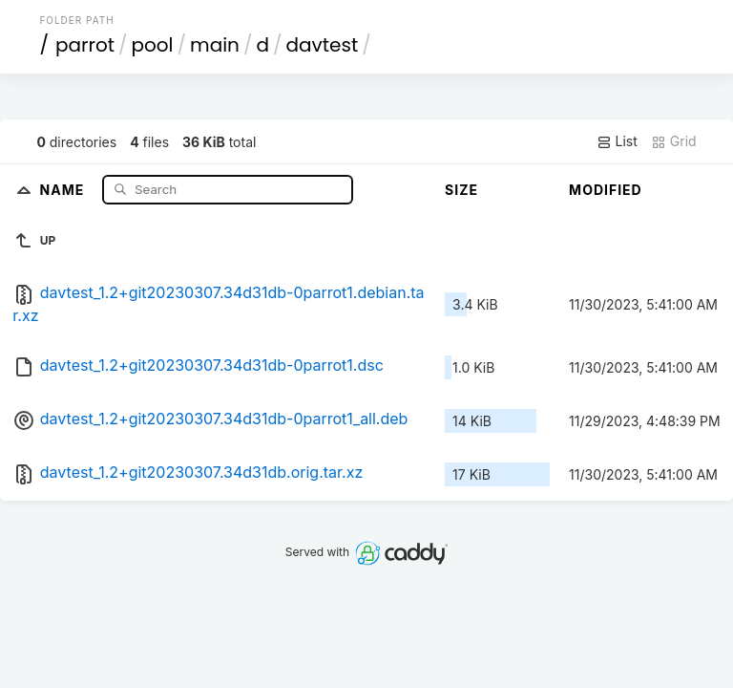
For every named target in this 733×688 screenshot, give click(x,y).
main (215, 45)
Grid (674, 141)
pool (153, 45)
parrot (85, 45)
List (617, 141)
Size (461, 190)
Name (64, 189)
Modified (605, 190)
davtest (322, 45)
